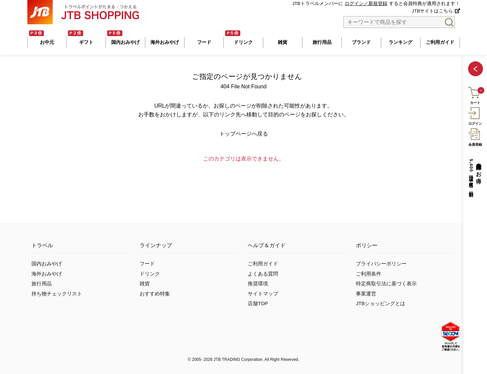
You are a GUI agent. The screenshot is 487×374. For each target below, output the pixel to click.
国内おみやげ (46, 263)
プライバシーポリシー (381, 263)
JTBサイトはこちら (432, 10)
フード (147, 263)
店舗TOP (258, 303)
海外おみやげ (46, 274)
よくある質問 (263, 274)
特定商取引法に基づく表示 (386, 283)
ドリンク (150, 274)
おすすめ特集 (155, 293)
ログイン (475, 115)
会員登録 (475, 136)
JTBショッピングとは (380, 303)
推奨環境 (258, 283)
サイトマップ (263, 293)
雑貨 (145, 283)
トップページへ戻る (243, 134)
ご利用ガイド (263, 263)
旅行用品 (41, 283)
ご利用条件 (368, 274)
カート (475, 94)
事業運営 (366, 293)
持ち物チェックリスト (56, 293)
